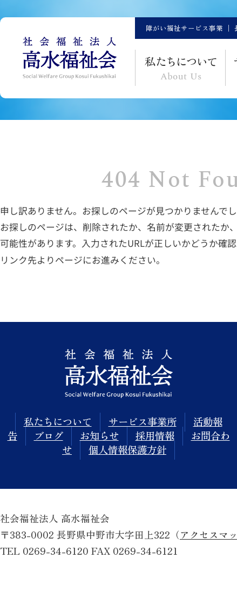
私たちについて (58, 421)
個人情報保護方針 (127, 449)
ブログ (48, 435)
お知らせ (99, 435)
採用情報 (155, 435)
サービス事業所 (143, 421)
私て (181, 69)
